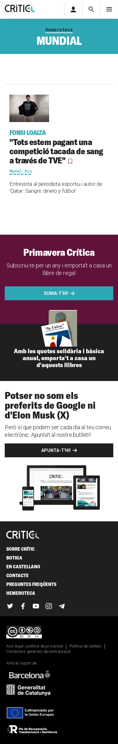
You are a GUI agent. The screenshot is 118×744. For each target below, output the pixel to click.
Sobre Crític (20, 549)
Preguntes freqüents (31, 584)
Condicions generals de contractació (38, 651)
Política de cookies (85, 646)
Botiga (14, 558)
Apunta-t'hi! (56, 450)
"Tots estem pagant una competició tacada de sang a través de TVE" (59, 147)
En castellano (23, 567)
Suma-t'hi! (56, 293)
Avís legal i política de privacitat (34, 646)
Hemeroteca (59, 29)
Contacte (17, 575)
